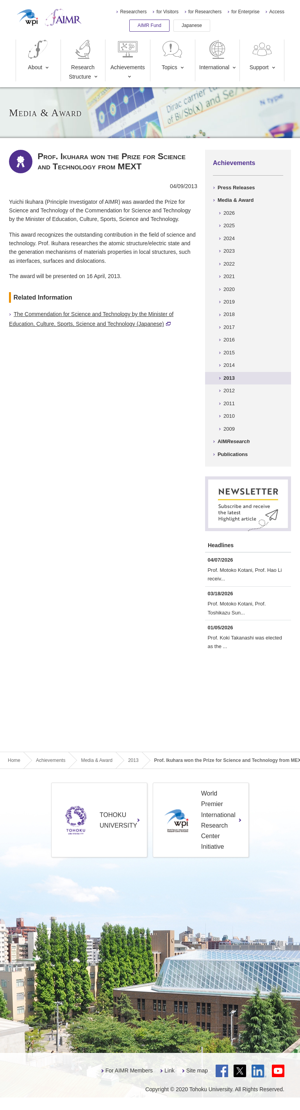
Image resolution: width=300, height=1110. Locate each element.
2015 (229, 353)
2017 (229, 327)
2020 (229, 289)
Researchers (133, 11)
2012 (229, 390)
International (214, 55)
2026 (229, 213)
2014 (229, 365)
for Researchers (204, 11)
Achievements (128, 55)
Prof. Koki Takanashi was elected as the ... (244, 642)
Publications (233, 454)
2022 (229, 264)
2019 (229, 302)
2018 (229, 314)
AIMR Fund (149, 25)
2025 (229, 225)
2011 (229, 403)
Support (262, 55)
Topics (172, 55)
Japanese (192, 25)
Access (276, 11)
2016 (229, 340)
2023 (229, 251)
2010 (229, 416)
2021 (229, 276)
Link (169, 1070)
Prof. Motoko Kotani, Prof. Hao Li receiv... (244, 574)
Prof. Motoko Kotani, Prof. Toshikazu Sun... (236, 608)
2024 (229, 238)
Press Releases (236, 187)
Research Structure (82, 60)
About (38, 55)
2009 (229, 429)
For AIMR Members (129, 1070)
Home (14, 760)
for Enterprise (245, 11)
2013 (229, 378)
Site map (197, 1070)
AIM (234, 441)
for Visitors (167, 11)
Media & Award (236, 200)
